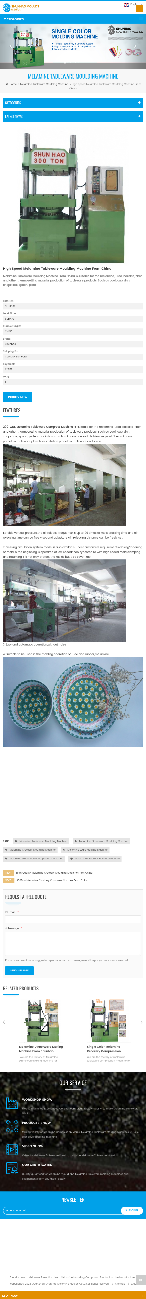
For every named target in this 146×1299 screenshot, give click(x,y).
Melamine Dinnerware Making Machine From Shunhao (41, 1049)
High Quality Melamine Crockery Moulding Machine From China (54, 873)
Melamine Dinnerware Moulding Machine (101, 841)
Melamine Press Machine (43, 1277)
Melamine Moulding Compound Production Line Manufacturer (98, 1277)
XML (133, 1284)
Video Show (32, 1146)
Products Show (36, 1122)
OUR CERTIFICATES (37, 1164)
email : (12, 912)
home (11, 84)
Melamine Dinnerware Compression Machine (34, 859)
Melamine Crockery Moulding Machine (30, 850)
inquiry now (17, 397)
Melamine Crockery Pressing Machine (95, 859)
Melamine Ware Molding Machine (85, 850)
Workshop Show (37, 1099)
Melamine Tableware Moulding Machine (44, 84)
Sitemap (120, 1284)
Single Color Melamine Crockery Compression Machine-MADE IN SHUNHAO (107, 1049)
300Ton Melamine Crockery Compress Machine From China (52, 880)
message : (13, 928)
